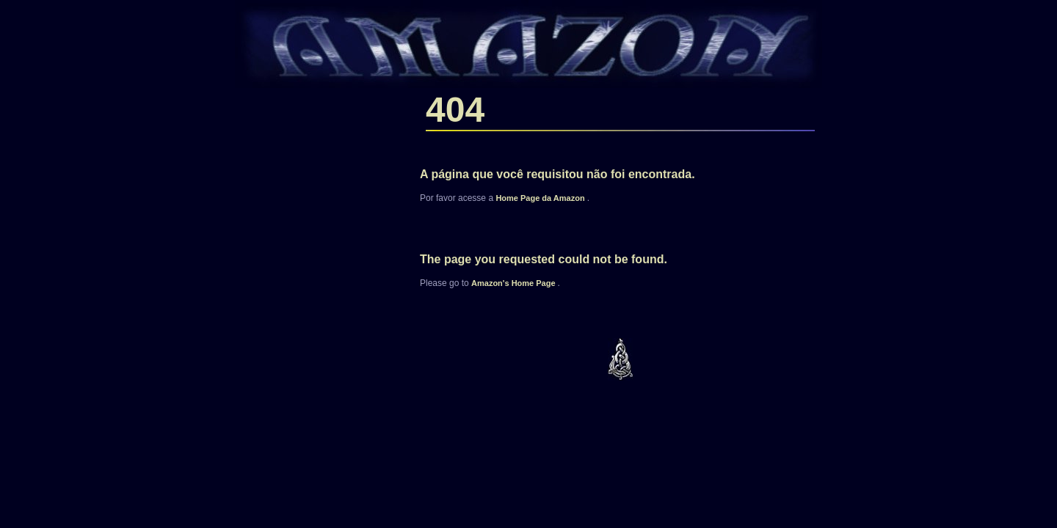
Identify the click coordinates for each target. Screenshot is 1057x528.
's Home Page (514, 283)
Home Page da (540, 198)
